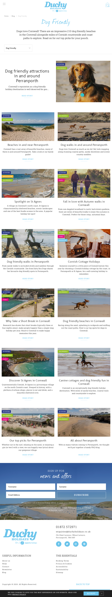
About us (6, 561)
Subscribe (81, 495)
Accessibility (62, 567)
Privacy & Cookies (64, 564)
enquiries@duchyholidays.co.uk (73, 531)
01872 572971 (66, 527)
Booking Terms (62, 561)
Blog (13, 16)
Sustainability (62, 569)
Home (6, 16)
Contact (5, 567)
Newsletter (7, 569)
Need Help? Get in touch (89, 593)
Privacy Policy (74, 508)
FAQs (4, 564)
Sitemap (59, 572)
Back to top (83, 584)
